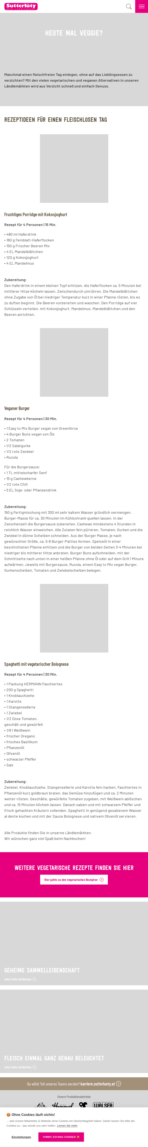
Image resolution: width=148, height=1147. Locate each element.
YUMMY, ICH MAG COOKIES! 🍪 (61, 1137)
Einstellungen (21, 1137)
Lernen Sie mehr (67, 1125)
